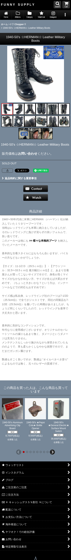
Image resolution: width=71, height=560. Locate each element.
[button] (57, 4)
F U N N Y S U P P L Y (17, 4)
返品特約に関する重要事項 (19, 178)
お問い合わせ (27, 153)
